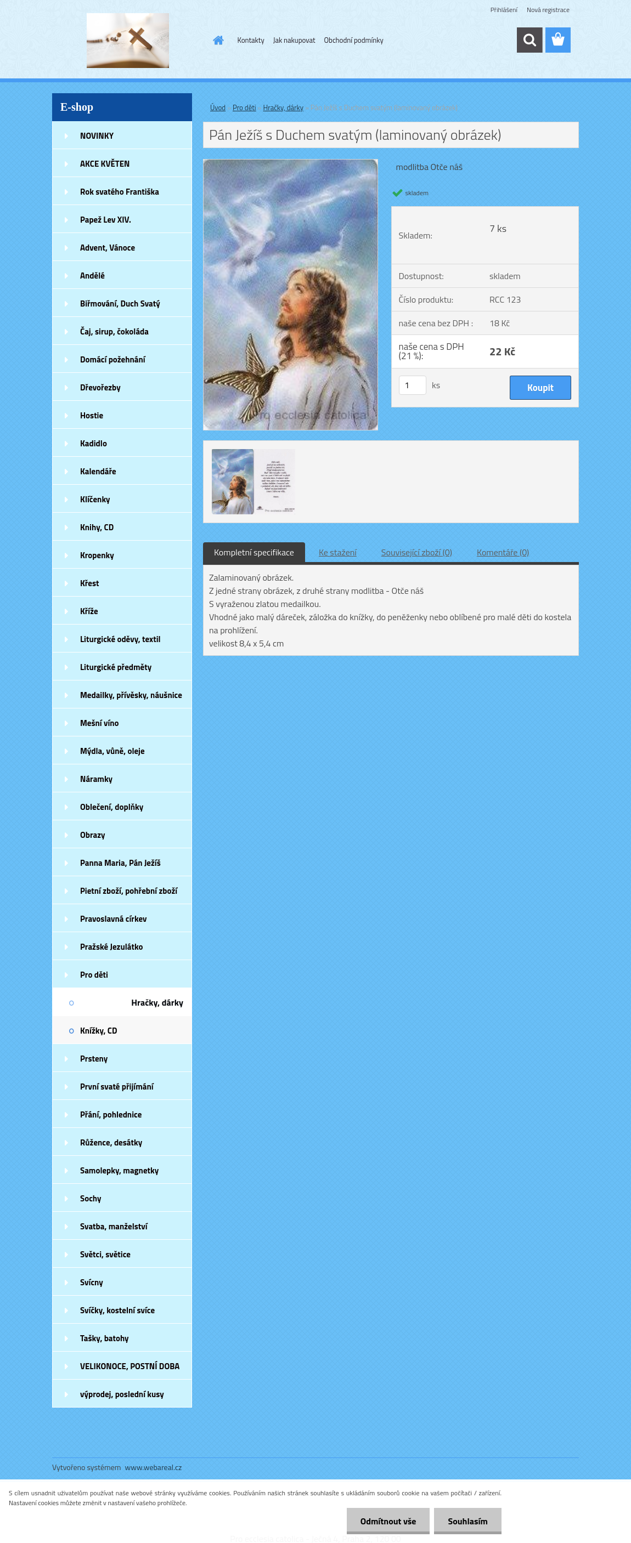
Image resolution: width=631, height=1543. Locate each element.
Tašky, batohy (104, 1338)
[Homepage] (216, 40)
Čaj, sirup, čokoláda (114, 331)
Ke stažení (338, 552)
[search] (529, 40)
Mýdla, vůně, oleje (112, 751)
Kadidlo (93, 443)
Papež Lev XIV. (105, 219)
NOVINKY (97, 135)
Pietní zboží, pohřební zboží (128, 890)
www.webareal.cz (153, 1467)
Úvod (218, 107)
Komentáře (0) (503, 552)
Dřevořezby (100, 387)
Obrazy (92, 835)
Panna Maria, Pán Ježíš (120, 862)
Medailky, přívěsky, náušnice (131, 695)
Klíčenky (95, 499)
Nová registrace (548, 9)
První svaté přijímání (117, 1086)
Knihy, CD (97, 527)
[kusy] (412, 385)
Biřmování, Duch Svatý (120, 303)
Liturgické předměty (115, 667)
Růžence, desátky (111, 1142)
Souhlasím (468, 1521)
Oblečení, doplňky (111, 807)
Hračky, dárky (157, 1002)
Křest (89, 583)
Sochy (91, 1198)
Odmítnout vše (388, 1521)
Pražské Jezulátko (111, 946)
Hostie (91, 415)
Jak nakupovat (294, 40)
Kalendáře (98, 471)
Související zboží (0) (416, 552)
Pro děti (94, 974)
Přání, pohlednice (111, 1114)
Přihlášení (504, 9)
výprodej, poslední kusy (122, 1394)
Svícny (91, 1282)
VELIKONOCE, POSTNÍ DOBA (129, 1366)
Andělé (92, 275)
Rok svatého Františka (119, 191)
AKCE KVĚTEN (104, 163)
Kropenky (97, 555)
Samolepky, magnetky (119, 1170)
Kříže (89, 611)
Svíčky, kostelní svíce (117, 1310)
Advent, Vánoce (107, 247)
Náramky (96, 779)
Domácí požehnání (112, 359)
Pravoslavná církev (113, 918)
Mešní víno (99, 723)
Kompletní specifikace (254, 552)
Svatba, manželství (114, 1226)
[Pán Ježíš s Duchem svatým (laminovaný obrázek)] (291, 164)
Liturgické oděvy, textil (120, 639)
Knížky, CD (98, 1030)
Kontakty (251, 40)
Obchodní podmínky (354, 40)
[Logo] (127, 40)
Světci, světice (105, 1254)
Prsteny (94, 1058)
